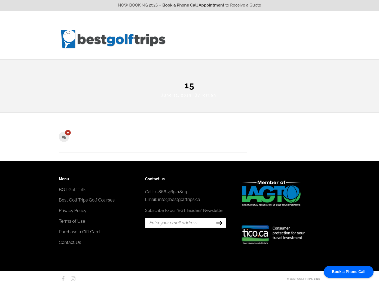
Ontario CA (215, 38)
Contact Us (306, 39)
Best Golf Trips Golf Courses (87, 199)
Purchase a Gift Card (79, 230)
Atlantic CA (277, 38)
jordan (209, 94)
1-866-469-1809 (171, 190)
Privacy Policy (73, 209)
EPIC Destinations (300, 28)
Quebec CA (246, 38)
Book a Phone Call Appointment (193, 5)
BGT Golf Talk (72, 188)
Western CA (183, 38)
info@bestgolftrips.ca (179, 198)
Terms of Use (72, 220)
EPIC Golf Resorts (262, 28)
